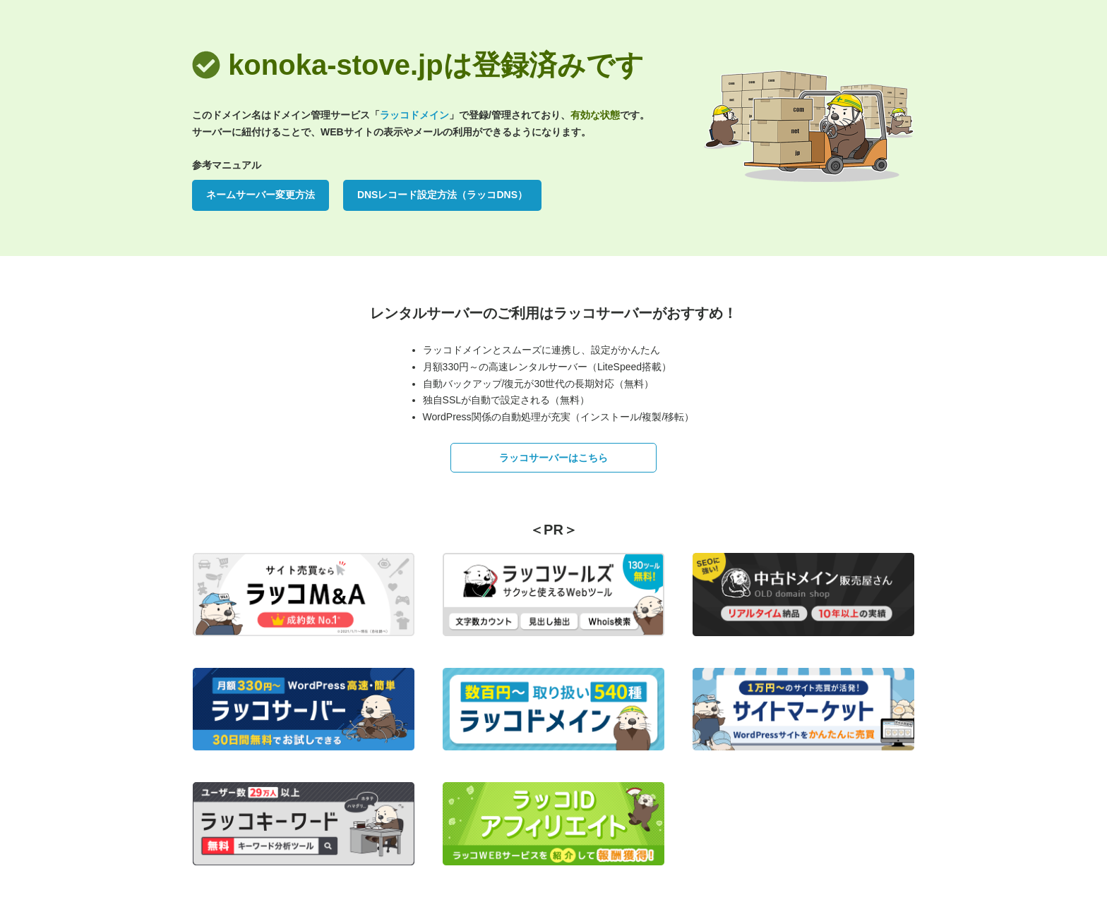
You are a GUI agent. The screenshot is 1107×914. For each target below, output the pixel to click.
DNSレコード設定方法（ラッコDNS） (442, 194)
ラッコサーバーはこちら (553, 457)
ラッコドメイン (414, 115)
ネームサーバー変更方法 (260, 194)
